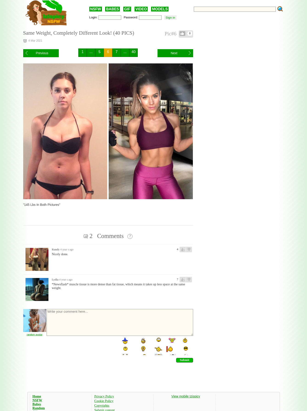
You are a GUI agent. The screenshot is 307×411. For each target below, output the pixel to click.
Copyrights (101, 405)
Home (36, 396)
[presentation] (81, 346)
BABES (112, 9)
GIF (127, 9)
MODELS (160, 9)
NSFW (95, 9)
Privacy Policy (104, 396)
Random (38, 408)
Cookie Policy (103, 401)
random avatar (34, 334)
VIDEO (141, 9)
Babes (36, 404)
